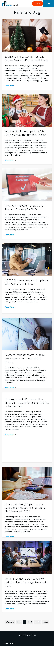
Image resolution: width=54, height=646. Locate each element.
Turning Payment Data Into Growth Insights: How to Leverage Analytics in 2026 (26, 582)
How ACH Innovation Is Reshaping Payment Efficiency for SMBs (24, 207)
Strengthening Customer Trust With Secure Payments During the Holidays (26, 58)
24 (39, 622)
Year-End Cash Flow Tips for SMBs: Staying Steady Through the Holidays (25, 132)
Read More (10, 85)
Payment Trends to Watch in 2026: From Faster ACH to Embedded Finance (24, 358)
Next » (45, 622)
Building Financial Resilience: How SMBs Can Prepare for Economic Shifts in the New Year (27, 402)
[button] (37, 3)
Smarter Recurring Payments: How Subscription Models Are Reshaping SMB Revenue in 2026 (25, 507)
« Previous (10, 622)
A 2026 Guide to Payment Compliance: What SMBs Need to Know (27, 282)
